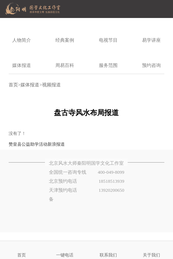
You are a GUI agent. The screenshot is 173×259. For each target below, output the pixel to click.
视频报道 (51, 84)
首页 (13, 84)
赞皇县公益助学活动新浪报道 (37, 144)
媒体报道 (30, 84)
